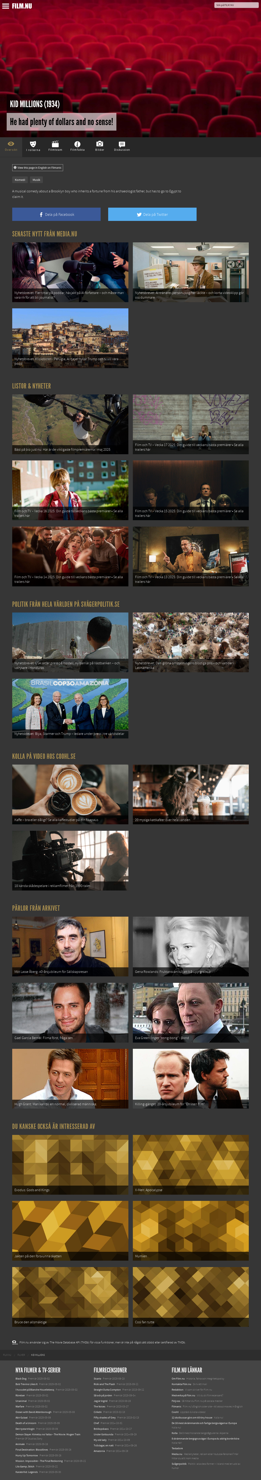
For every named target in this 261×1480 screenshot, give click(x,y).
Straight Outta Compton (107, 1389)
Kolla (174, 1433)
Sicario (97, 1378)
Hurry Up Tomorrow (27, 1455)
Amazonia (99, 1451)
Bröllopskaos (101, 1428)
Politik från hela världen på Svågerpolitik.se (66, 604)
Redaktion (177, 1389)
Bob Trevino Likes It (27, 1384)
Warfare (20, 1406)
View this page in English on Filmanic (38, 167)
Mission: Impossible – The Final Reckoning (39, 1461)
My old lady (100, 1439)
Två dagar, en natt (104, 1445)
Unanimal (21, 1401)
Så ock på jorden (103, 1395)
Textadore (177, 1448)
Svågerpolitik (179, 1463)
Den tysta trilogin (25, 1428)
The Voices (99, 1406)
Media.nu (177, 1454)
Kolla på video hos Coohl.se (44, 756)
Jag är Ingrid (101, 1401)
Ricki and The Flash (104, 1384)
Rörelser (20, 1395)
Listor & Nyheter (31, 386)
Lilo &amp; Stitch (25, 1466)
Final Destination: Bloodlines (32, 1449)
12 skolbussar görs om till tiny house (192, 1417)
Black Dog (21, 1378)
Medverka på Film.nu (183, 1395)
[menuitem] (7, 1355)
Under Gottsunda (103, 1434)
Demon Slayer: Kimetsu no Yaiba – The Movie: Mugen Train (48, 1434)
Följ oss (176, 1401)
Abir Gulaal (22, 1417)
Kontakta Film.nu (181, 1384)
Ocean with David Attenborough (34, 1412)
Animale (20, 1444)
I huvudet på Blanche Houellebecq (35, 1389)
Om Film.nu (178, 1378)
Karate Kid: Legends (27, 1472)
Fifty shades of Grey (105, 1417)
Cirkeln (98, 1412)
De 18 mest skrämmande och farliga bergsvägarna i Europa (204, 1423)
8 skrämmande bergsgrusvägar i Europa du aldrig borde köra (205, 1438)
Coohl (175, 1412)
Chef (96, 1423)
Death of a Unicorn (26, 1423)
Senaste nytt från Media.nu (44, 234)
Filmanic (176, 1406)
